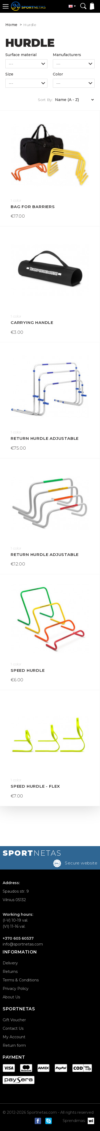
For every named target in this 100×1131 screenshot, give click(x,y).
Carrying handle (32, 322)
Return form (14, 1045)
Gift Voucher (14, 1020)
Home (11, 24)
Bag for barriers (33, 206)
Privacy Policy (16, 988)
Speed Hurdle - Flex (35, 786)
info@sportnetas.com (23, 944)
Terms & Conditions (21, 980)
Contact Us (13, 1028)
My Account (14, 1037)
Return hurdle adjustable (45, 438)
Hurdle (29, 24)
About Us (11, 997)
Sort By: (45, 99)
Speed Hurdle (28, 670)
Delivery (10, 963)
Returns (10, 971)
